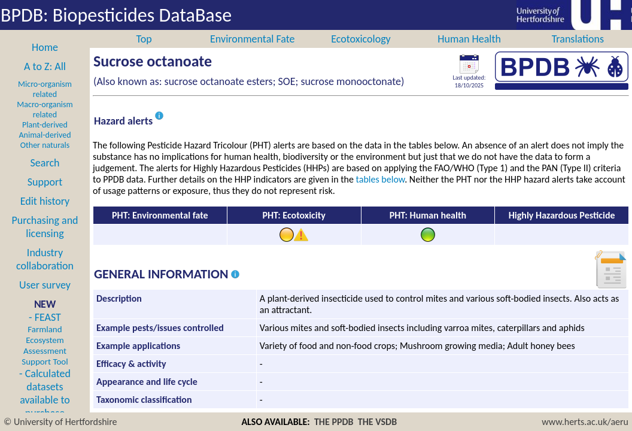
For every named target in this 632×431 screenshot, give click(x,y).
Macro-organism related (44, 123)
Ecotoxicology (361, 52)
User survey (45, 298)
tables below (380, 192)
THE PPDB (334, 421)
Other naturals (44, 158)
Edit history (45, 214)
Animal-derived (45, 148)
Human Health (469, 52)
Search (45, 176)
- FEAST (45, 352)
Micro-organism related (45, 102)
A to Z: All (45, 79)
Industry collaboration (45, 272)
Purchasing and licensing (44, 240)
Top (144, 52)
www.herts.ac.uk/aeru (585, 421)
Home (45, 60)
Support (45, 195)
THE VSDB (377, 421)
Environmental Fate (252, 52)
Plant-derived (45, 138)
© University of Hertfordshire (60, 421)
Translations (578, 52)
